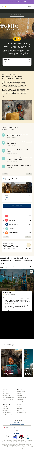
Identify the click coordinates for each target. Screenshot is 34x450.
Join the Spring (6, 393)
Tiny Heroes (19, 395)
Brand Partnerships (21, 412)
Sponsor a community (8, 399)
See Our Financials (7, 410)
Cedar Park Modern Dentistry (14, 136)
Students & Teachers (21, 397)
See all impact (17, 206)
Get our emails (17, 433)
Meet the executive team (8, 414)
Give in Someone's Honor (8, 397)
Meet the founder (6, 412)
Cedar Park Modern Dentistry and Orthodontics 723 (20, 47)
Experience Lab (20, 402)
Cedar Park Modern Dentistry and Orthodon (20, 301)
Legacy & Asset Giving (7, 402)
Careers (4, 417)
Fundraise (19, 393)
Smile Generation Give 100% (17, 16)
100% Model (5, 408)
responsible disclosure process (17, 424)
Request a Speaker (21, 410)
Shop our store (20, 414)
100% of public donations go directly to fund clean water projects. (17, 432)
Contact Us (19, 406)
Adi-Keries (6, 197)
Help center (19, 408)
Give (3, 391)
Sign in (30, 6)
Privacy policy (17, 422)
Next (29, 173)
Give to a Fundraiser (7, 395)
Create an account (21, 391)
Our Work (5, 406)
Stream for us (20, 399)
